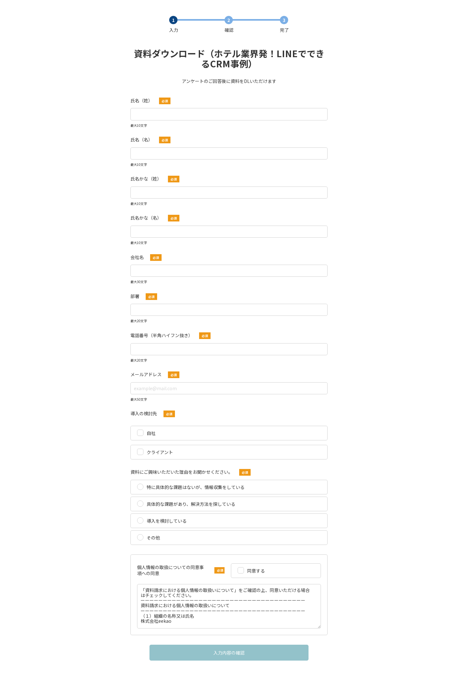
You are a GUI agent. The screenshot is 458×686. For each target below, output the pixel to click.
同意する (256, 570)
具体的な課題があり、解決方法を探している (191, 504)
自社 (151, 433)
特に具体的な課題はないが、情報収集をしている (196, 487)
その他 (153, 537)
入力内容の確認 (229, 652)
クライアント (160, 452)
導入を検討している (167, 521)
